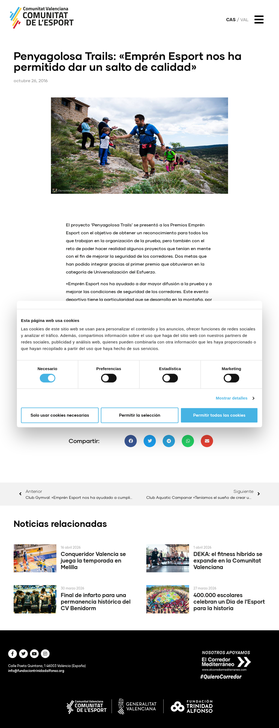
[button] (131, 441)
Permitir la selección (139, 415)
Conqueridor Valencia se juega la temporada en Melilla (93, 560)
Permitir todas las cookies (219, 415)
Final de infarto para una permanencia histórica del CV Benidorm (96, 601)
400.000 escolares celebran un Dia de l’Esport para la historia (229, 601)
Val (244, 19)
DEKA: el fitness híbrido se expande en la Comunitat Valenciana (227, 560)
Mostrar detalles (232, 398)
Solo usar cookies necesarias (60, 415)
